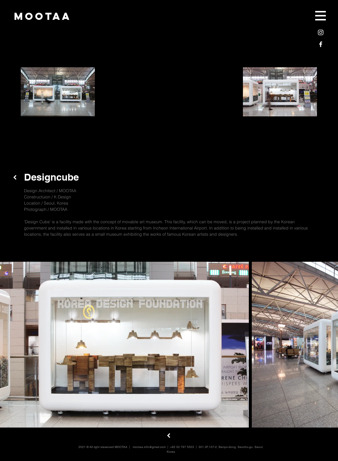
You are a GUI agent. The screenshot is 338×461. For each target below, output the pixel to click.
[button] (320, 15)
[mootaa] (42, 16)
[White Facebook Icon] (320, 44)
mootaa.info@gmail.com (149, 447)
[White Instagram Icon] (320, 32)
